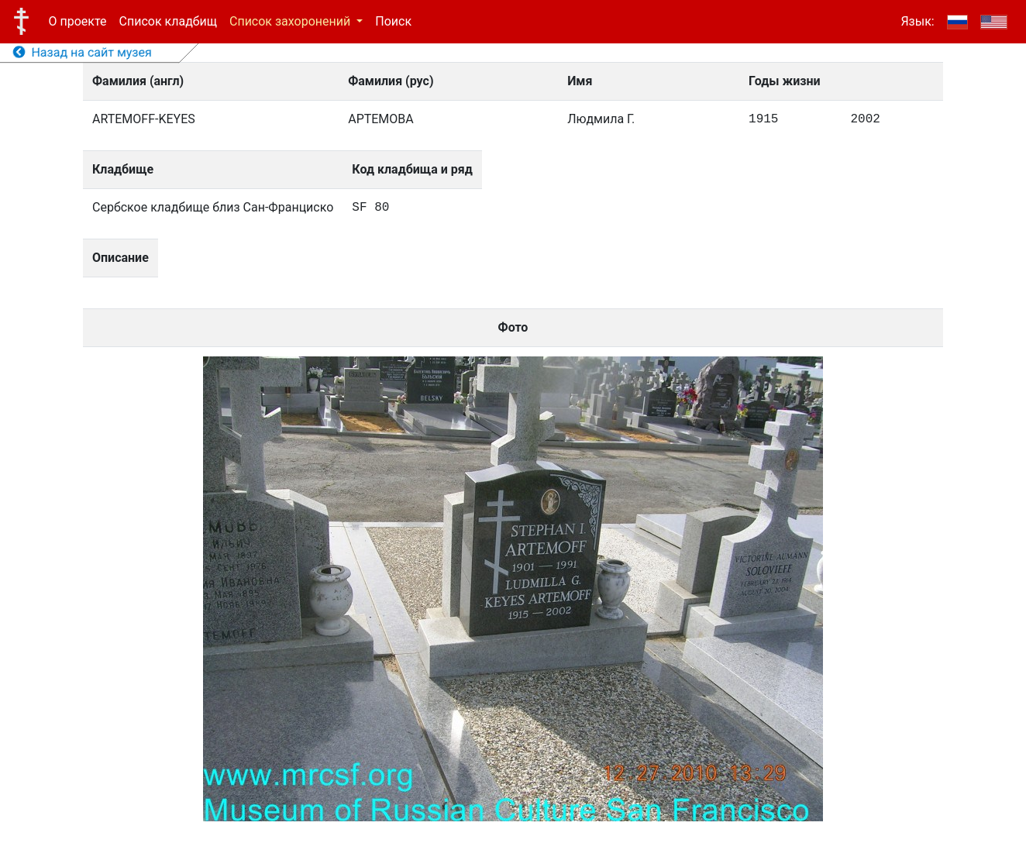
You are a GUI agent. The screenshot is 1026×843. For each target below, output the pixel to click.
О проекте (78, 21)
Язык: (917, 21)
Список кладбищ (168, 21)
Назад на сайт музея (82, 52)
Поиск (393, 21)
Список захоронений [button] (291, 21)
